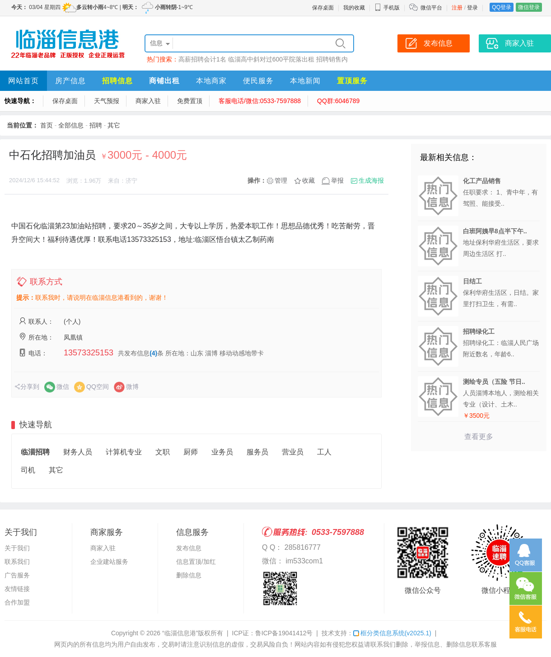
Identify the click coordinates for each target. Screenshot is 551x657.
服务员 (257, 452)
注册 (457, 8)
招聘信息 (117, 81)
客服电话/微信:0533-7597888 (260, 100)
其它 (113, 125)
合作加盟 (17, 602)
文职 (162, 452)
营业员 (293, 452)
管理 (281, 180)
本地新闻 (305, 81)
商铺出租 (164, 81)
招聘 (95, 125)
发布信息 (188, 548)
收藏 (308, 180)
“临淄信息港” (180, 633)
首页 (46, 125)
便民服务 (258, 81)
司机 (28, 470)
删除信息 (188, 575)
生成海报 (371, 180)
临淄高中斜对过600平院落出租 (271, 59)
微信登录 (529, 7)
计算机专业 (124, 452)
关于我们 (17, 548)
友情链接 (17, 588)
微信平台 (431, 8)
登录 (472, 8)
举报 (337, 180)
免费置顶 (189, 100)
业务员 (222, 452)
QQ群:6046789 (338, 100)
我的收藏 (354, 8)
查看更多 (478, 436)
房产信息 (70, 81)
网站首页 (23, 81)
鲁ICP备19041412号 (284, 633)
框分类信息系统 (392, 633)
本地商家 (211, 81)
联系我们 (17, 561)
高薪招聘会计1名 (202, 59)
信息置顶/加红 (196, 561)
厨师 (190, 452)
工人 (324, 452)
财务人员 (77, 452)
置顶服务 (352, 81)
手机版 (387, 8)
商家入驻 (148, 100)
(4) (153, 353)
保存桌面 (323, 8)
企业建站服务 (109, 561)
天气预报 (106, 100)
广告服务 (17, 575)
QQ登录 (501, 7)
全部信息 (71, 125)
